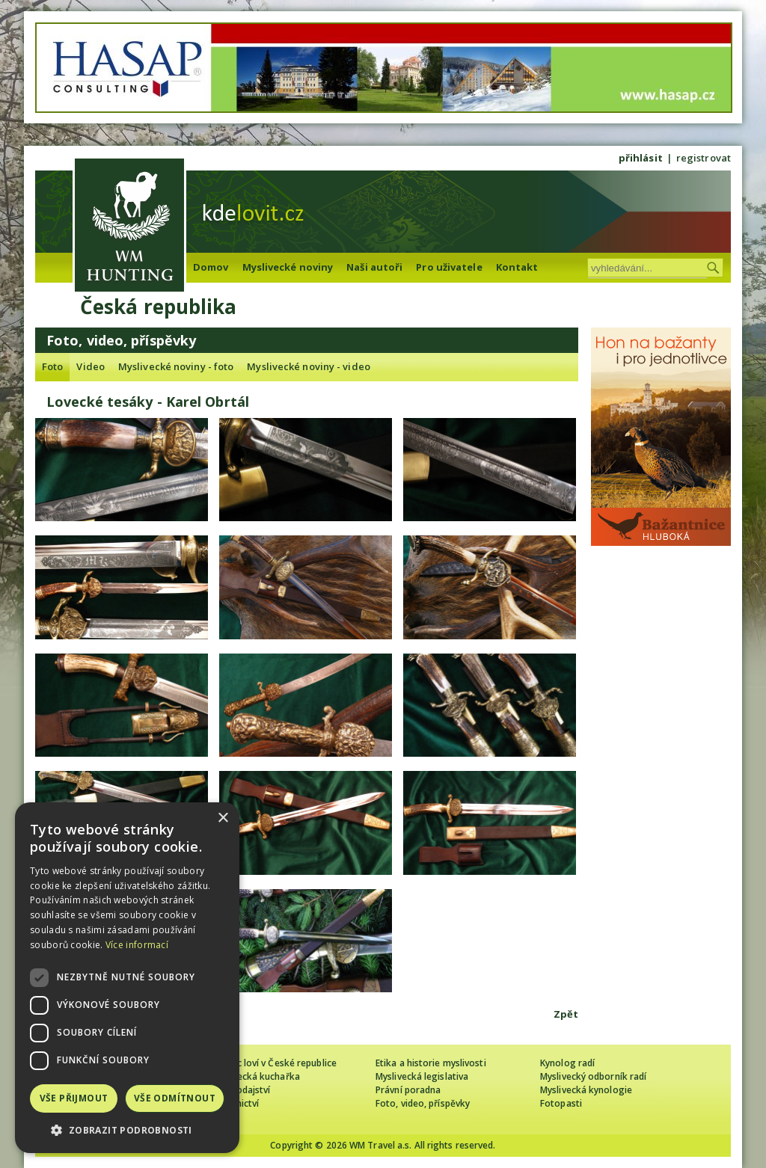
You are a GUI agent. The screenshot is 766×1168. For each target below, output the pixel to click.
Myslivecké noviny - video (308, 366)
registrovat (703, 158)
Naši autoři (374, 267)
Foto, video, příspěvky (423, 1103)
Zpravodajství (240, 1090)
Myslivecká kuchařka (255, 1076)
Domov (211, 267)
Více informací (136, 944)
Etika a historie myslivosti (431, 1063)
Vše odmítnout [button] (174, 1098)
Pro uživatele (449, 267)
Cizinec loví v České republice (274, 1063)
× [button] (222, 818)
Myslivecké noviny (288, 267)
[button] (127, 1130)
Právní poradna (408, 1090)
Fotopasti (561, 1103)
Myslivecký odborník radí (593, 1076)
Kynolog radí (567, 1063)
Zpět (566, 1014)
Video (90, 366)
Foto (52, 366)
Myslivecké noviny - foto (175, 366)
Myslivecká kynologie (586, 1090)
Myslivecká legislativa (422, 1076)
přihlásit (641, 158)
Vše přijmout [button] (74, 1098)
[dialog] (127, 977)
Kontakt (517, 267)
